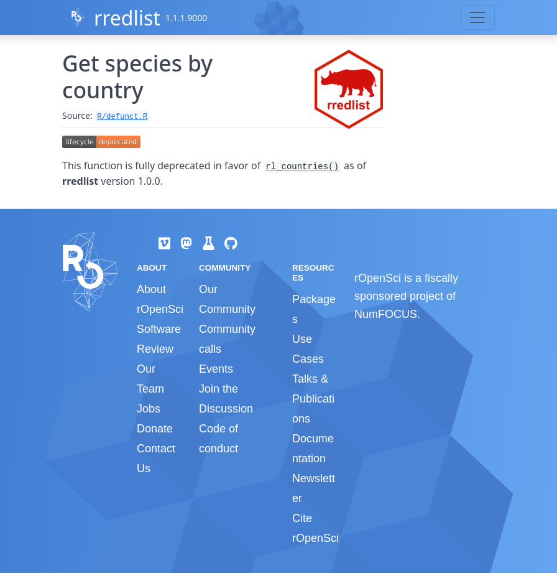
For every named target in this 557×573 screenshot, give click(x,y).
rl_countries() (302, 167)
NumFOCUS (385, 314)
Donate (155, 428)
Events (216, 369)
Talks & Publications (313, 399)
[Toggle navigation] (477, 17)
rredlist (127, 18)
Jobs (148, 409)
